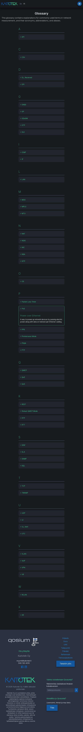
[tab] (41, 37)
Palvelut (65, 651)
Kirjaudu (65, 638)
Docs (65, 641)
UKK (65, 645)
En (21, 4)
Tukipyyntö (65, 648)
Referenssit (65, 654)
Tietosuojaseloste (65, 658)
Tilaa (52, 707)
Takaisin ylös (65, 663)
